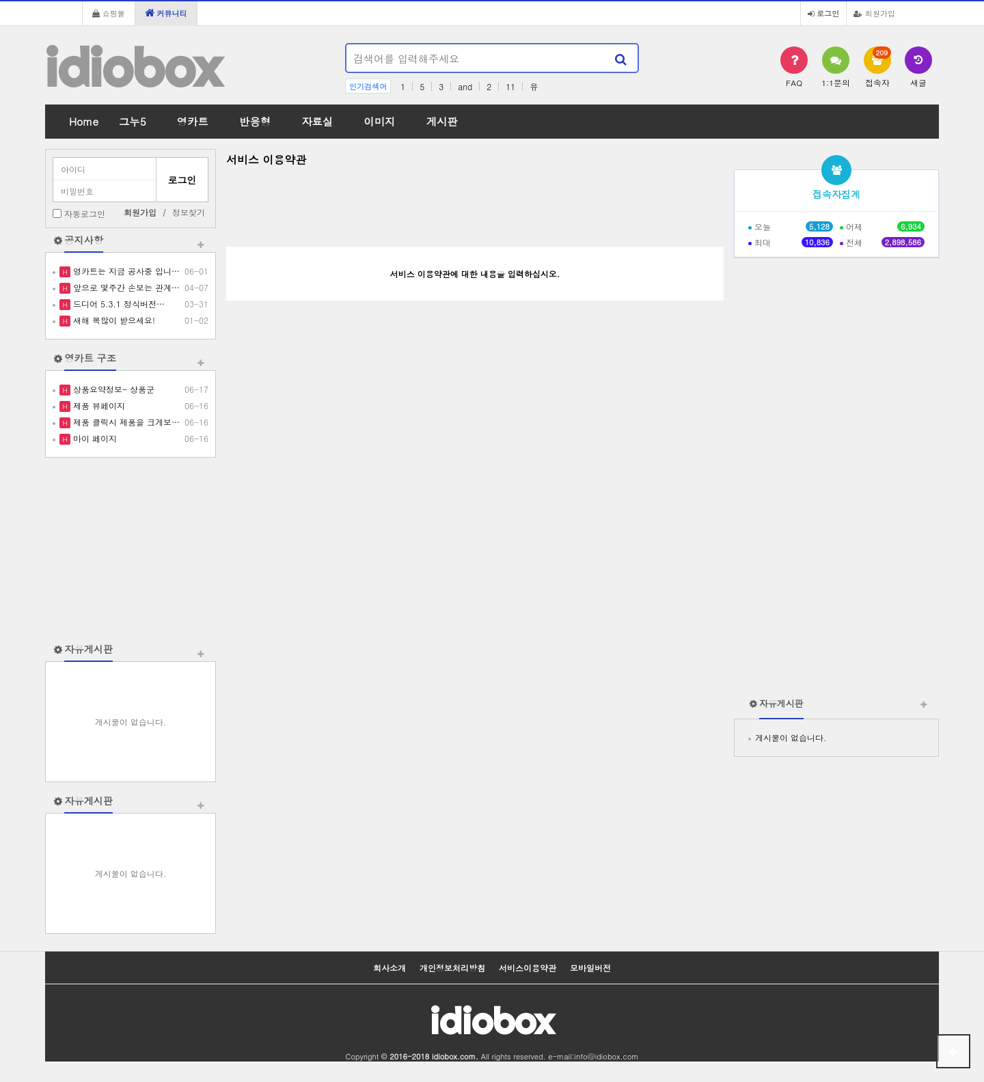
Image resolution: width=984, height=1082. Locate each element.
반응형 (255, 121)
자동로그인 (84, 213)
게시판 (442, 121)
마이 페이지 (93, 438)
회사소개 (389, 967)
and (465, 86)
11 (510, 86)
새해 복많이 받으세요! (112, 320)
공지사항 (83, 240)
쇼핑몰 (108, 13)
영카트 (192, 121)
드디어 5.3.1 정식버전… (117, 303)
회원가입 (874, 13)
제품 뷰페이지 (97, 405)
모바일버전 (590, 967)
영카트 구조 (90, 358)
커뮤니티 (166, 13)
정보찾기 (188, 212)
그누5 (132, 121)
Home (83, 121)
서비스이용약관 (527, 967)
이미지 (379, 121)
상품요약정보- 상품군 (112, 389)
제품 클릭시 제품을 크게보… (125, 422)
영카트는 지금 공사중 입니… (125, 271)
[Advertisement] (130, 549)
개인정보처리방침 (452, 967)
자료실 (317, 121)
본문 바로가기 (0, 0)
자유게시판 (88, 649)
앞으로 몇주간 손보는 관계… (125, 287)
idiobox (133, 67)
